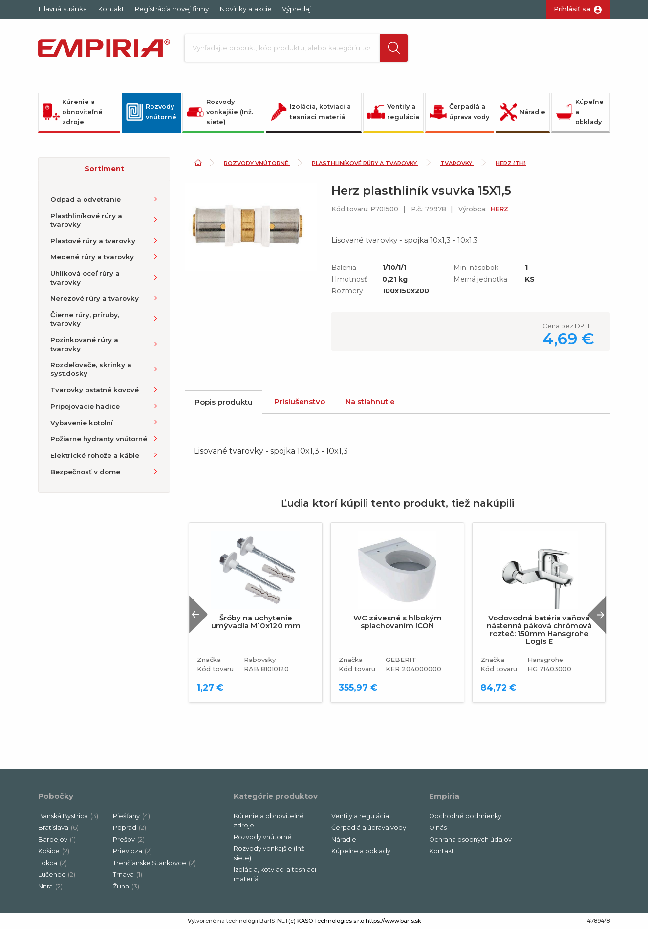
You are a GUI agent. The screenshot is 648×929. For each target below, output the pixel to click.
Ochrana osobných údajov (470, 839)
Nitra (50, 886)
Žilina (126, 886)
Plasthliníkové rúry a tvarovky (86, 220)
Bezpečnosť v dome (85, 471)
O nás (438, 827)
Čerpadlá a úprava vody (459, 112)
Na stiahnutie (370, 401)
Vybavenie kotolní (81, 423)
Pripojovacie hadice (85, 406)
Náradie (522, 112)
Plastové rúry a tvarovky (92, 241)
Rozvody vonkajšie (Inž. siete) (220, 111)
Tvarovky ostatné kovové (94, 389)
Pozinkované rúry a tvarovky (84, 344)
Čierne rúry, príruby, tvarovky (84, 319)
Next (597, 614)
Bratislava (58, 827)
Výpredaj (296, 9)
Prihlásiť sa (572, 9)
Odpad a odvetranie (85, 199)
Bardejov (57, 839)
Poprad (129, 827)
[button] (394, 48)
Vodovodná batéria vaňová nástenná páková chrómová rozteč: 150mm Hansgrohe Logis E (539, 629)
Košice (53, 851)
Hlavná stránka (62, 9)
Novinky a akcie (245, 9)
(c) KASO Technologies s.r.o (326, 920)
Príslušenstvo (299, 401)
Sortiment (104, 169)
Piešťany (131, 816)
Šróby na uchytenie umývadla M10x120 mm (256, 622)
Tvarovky (457, 163)
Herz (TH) (511, 163)
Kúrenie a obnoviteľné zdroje (73, 111)
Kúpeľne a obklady (580, 111)
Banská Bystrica (68, 816)
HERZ (499, 209)
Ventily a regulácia (393, 112)
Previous (198, 614)
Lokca (52, 863)
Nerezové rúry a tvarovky (94, 298)
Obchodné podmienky (465, 816)
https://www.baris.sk (393, 920)
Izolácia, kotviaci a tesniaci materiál (310, 112)
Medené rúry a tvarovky (92, 257)
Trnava (127, 874)
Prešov (129, 839)
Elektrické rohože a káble (94, 455)
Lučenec (56, 874)
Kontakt (111, 9)
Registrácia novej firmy (171, 9)
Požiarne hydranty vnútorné (98, 439)
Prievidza (132, 851)
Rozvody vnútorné (151, 112)
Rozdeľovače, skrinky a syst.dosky (90, 369)
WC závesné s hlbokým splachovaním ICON (397, 622)
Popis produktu (223, 402)
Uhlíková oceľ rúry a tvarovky (85, 277)
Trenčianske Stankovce (154, 863)
